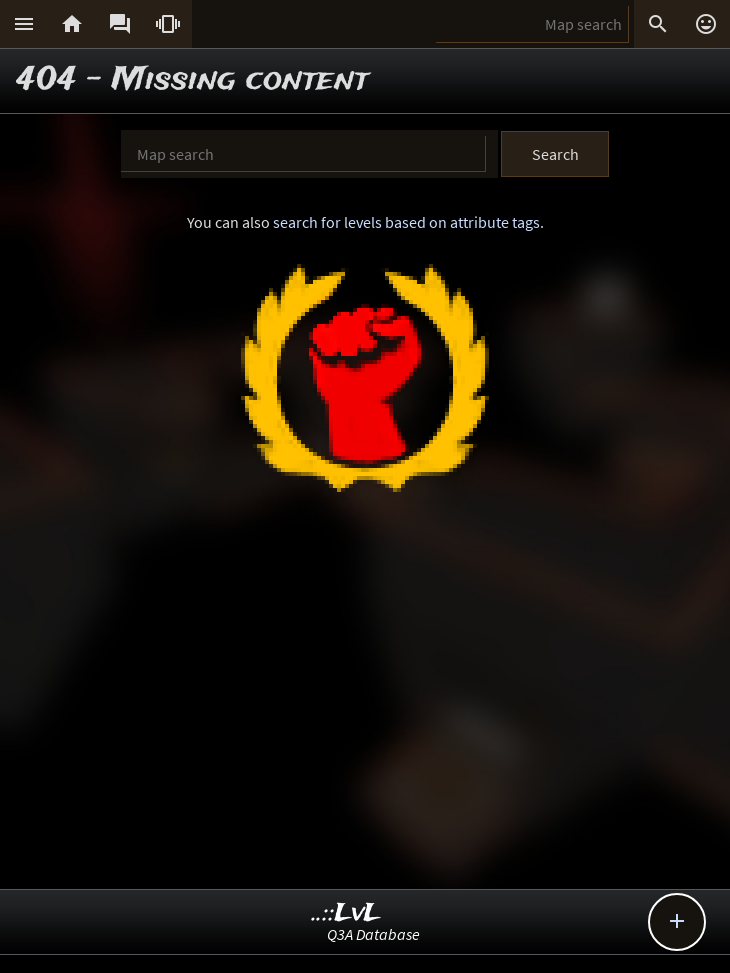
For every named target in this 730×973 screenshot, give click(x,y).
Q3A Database (373, 934)
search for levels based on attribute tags (406, 222)
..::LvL (346, 913)
